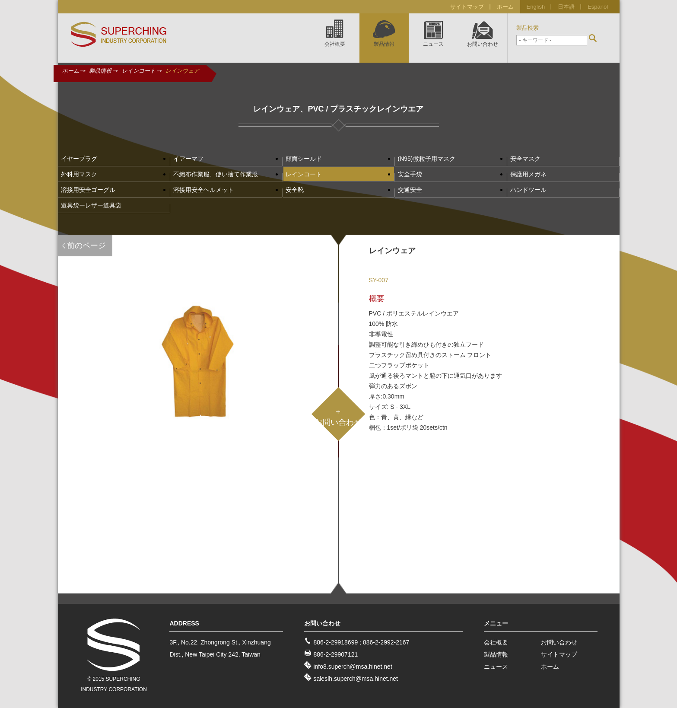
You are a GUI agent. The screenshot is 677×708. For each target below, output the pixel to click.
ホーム (505, 6)
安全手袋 (410, 174)
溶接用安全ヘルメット (203, 189)
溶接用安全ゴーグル (88, 189)
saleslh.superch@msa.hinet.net (355, 678)
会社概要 (496, 642)
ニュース (496, 666)
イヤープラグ (79, 158)
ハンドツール (528, 189)
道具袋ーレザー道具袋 (91, 205)
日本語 (566, 6)
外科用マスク (79, 174)
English (536, 6)
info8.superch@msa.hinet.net (352, 666)
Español (598, 6)
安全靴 (295, 189)
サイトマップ (467, 6)
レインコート (139, 70)
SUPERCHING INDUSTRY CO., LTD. (119, 35)
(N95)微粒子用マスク (426, 158)
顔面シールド (304, 158)
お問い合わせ (559, 642)
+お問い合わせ (338, 417)
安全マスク (525, 158)
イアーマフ (188, 158)
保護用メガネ (528, 174)
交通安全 (410, 189)
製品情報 (100, 70)
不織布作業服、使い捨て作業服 (215, 174)
